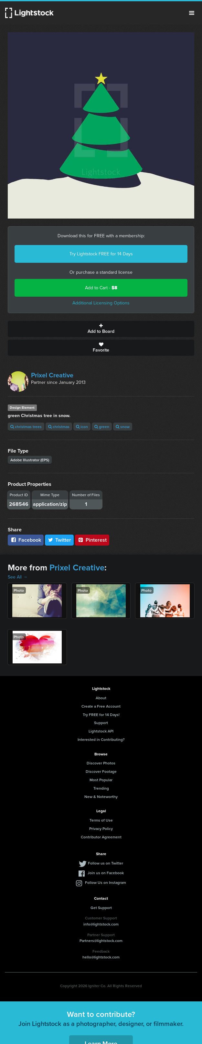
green (101, 426)
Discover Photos (101, 763)
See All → (17, 577)
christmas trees (26, 426)
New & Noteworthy (101, 796)
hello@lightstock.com (101, 957)
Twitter (59, 540)
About (101, 698)
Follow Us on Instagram (105, 882)
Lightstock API (101, 731)
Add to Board (101, 328)
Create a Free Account (101, 706)
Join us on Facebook (106, 872)
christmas (58, 426)
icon (82, 426)
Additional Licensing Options (101, 303)
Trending (101, 788)
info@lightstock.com (101, 924)
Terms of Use (101, 820)
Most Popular (101, 780)
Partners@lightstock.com (101, 940)
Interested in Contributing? (101, 739)
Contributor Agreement (101, 837)
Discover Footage (101, 771)
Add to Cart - (101, 287)
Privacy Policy (101, 828)
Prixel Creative (52, 375)
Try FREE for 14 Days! (101, 714)
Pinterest (92, 540)
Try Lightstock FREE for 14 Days (101, 254)
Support (101, 722)
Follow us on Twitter (105, 863)
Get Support (101, 907)
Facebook (25, 540)
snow (123, 426)
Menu (191, 13)
